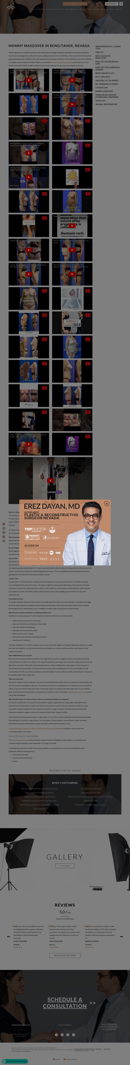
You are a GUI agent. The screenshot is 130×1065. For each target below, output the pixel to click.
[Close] (106, 503)
